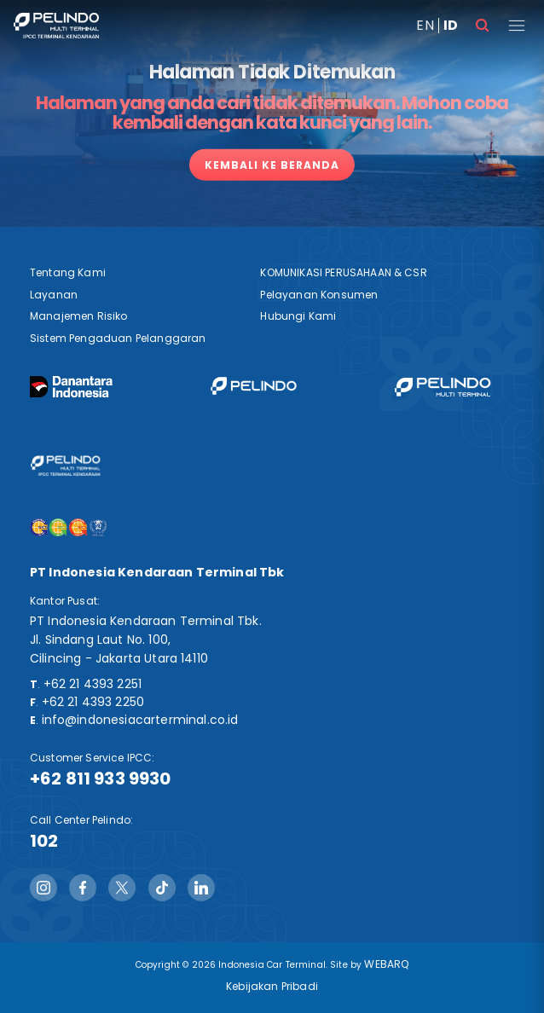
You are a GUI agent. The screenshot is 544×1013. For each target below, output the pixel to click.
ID (450, 25)
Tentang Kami (68, 272)
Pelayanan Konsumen (319, 294)
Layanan (54, 294)
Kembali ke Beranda (272, 165)
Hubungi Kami (298, 316)
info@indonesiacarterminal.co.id (140, 719)
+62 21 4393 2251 (92, 683)
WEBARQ (386, 964)
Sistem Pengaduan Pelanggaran (117, 338)
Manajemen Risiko (79, 316)
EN (424, 25)
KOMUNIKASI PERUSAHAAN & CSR (343, 272)
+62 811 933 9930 (100, 778)
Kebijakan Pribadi (272, 986)
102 (44, 841)
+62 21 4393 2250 (93, 701)
